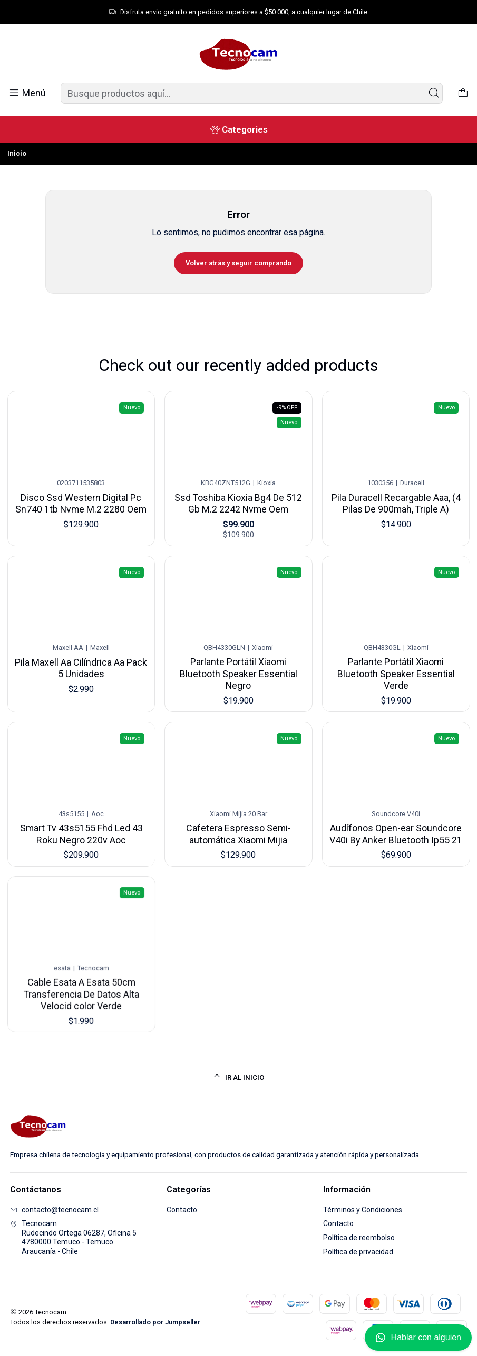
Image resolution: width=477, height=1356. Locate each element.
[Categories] (238, 129)
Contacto (182, 1210)
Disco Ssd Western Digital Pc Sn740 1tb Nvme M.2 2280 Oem (80, 497)
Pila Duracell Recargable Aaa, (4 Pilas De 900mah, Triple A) (395, 490)
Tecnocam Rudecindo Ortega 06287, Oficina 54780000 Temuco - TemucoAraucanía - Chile (73, 1237)
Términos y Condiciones (362, 1210)
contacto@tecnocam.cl (54, 1210)
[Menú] (27, 93)
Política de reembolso (359, 1237)
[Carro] (463, 93)
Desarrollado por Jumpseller (155, 1322)
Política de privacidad (358, 1252)
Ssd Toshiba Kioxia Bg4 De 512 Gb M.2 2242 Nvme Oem (238, 494)
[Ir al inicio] (239, 1077)
